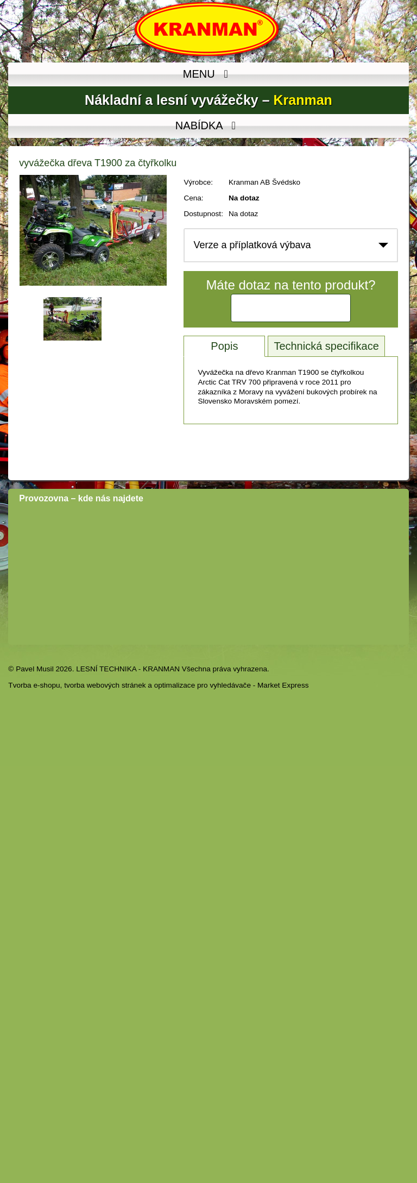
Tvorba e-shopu (34, 685)
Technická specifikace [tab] (326, 346)
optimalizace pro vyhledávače (202, 685)
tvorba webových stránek (105, 685)
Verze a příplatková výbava (252, 245)
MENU (208, 74)
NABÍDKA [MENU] (208, 126)
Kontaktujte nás (291, 308)
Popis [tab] (224, 346)
